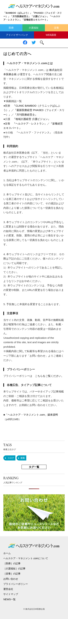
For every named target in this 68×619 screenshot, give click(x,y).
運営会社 (8, 589)
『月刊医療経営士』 (26, 114)
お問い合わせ (10, 578)
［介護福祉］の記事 (14, 568)
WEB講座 (51, 34)
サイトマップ (10, 594)
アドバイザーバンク (17, 34)
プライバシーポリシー (15, 584)
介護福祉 (34, 27)
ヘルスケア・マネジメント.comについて (25, 558)
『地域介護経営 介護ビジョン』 (31, 118)
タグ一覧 (34, 466)
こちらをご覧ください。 (49, 375)
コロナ (10, 458)
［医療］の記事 (12, 563)
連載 (22, 458)
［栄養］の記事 (12, 573)
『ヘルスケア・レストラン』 (30, 123)
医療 (11, 27)
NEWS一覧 (9, 599)
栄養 (56, 27)
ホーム (7, 553)
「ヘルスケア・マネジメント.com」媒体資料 (31, 414)
